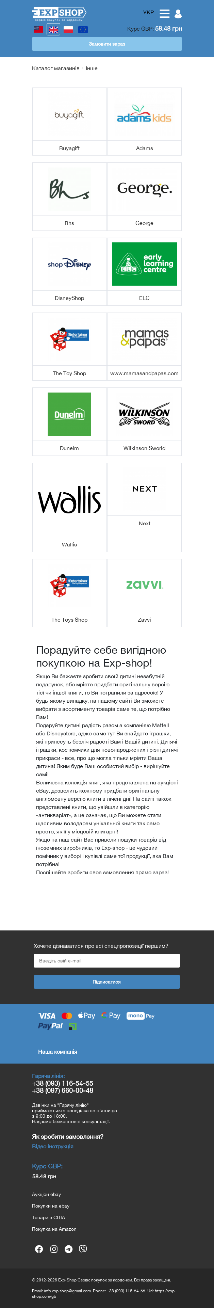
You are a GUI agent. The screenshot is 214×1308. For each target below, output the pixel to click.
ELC (144, 298)
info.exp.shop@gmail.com (67, 1291)
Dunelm (69, 448)
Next (144, 523)
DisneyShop (69, 298)
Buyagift (69, 148)
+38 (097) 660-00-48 (62, 1090)
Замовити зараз (107, 44)
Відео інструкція (52, 1146)
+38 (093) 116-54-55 (62, 1083)
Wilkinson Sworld (144, 448)
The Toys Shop (69, 619)
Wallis (69, 544)
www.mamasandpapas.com (144, 373)
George (144, 223)
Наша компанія (57, 1052)
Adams (144, 148)
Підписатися (107, 982)
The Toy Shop (69, 373)
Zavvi (144, 619)
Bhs (69, 223)
